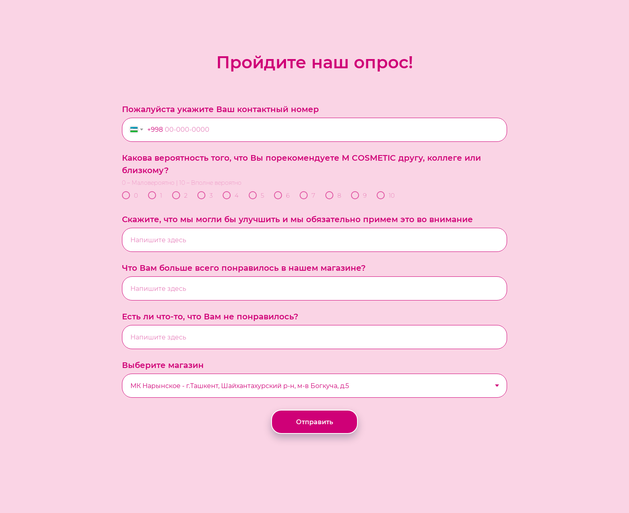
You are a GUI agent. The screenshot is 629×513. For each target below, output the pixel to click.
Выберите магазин (163, 365)
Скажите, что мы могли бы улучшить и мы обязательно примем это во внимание (297, 219)
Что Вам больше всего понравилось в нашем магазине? (244, 268)
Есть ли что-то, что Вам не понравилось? (210, 316)
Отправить (314, 422)
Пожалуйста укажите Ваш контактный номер (220, 109)
